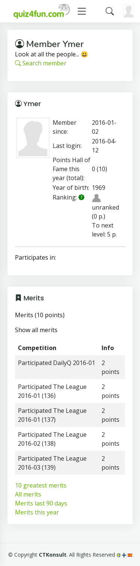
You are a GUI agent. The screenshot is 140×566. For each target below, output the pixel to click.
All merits (28, 494)
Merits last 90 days (41, 503)
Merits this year (37, 512)
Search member (40, 63)
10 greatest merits (40, 485)
